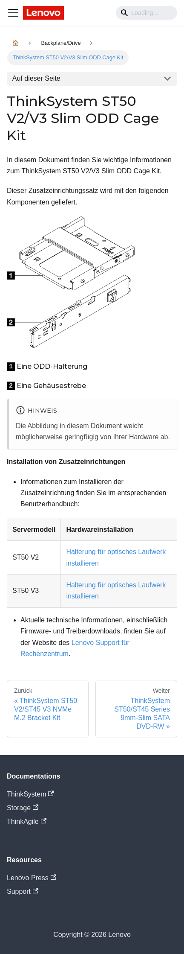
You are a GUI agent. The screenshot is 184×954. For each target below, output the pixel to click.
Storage (22, 807)
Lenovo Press (31, 877)
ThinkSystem (30, 794)
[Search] (146, 13)
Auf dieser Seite (36, 78)
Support (22, 891)
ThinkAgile (26, 821)
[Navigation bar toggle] (13, 12)
